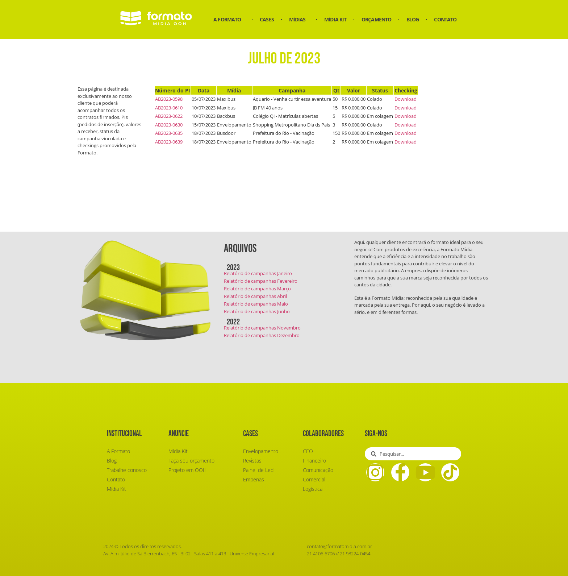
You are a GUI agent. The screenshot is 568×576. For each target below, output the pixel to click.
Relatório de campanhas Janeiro (258, 273)
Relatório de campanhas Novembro (262, 327)
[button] (284, 268)
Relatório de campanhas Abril (255, 296)
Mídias (299, 19)
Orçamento (376, 19)
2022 (233, 322)
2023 (233, 267)
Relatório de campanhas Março (257, 288)
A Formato (229, 19)
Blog (412, 19)
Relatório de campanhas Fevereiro (260, 281)
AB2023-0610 (169, 107)
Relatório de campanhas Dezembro (262, 335)
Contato (445, 19)
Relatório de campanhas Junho (257, 311)
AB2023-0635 (169, 133)
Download (405, 99)
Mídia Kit (335, 19)
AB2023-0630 (169, 124)
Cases (267, 19)
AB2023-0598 (169, 99)
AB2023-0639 (169, 141)
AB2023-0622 (169, 116)
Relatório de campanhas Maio (256, 304)
